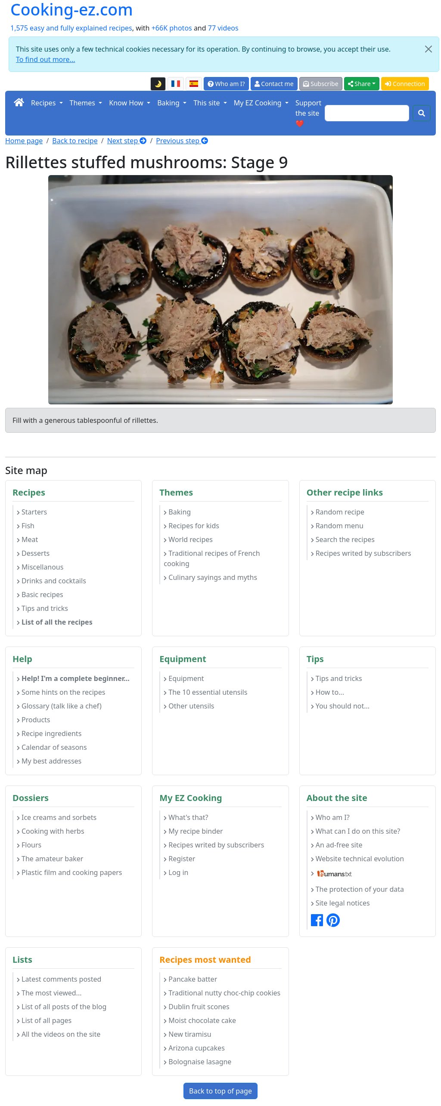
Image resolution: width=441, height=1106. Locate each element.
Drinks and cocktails (51, 580)
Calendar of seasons (52, 747)
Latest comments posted (59, 979)
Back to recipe (74, 140)
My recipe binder (193, 831)
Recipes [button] (44, 103)
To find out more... (45, 59)
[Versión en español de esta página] (194, 84)
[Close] (428, 49)
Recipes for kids (191, 525)
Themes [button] (83, 103)
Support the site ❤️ (308, 113)
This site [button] (207, 103)
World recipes (188, 539)
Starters (32, 512)
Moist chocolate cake (200, 1020)
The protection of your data (357, 889)
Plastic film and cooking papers (69, 872)
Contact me (274, 84)
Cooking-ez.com (71, 9)
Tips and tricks (42, 608)
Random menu (337, 525)
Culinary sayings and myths (210, 577)
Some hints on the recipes (61, 692)
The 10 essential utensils (205, 692)
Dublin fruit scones (196, 1006)
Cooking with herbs (50, 831)
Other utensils (189, 706)
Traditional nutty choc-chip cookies (222, 993)
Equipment (184, 678)
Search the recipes (343, 539)
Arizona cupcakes (194, 1048)
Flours (29, 845)
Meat (27, 539)
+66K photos (172, 28)
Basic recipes (40, 594)
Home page (24, 140)
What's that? (186, 817)
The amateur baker (50, 858)
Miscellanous (40, 567)
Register (179, 858)
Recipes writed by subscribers (361, 553)
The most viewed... (49, 993)
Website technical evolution (357, 858)
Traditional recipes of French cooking (212, 558)
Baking (177, 512)
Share (359, 84)
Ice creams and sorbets (56, 817)
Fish (25, 525)
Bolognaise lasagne (197, 1061)
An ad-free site (337, 845)
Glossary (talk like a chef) (59, 706)
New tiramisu (187, 1034)
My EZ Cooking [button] (258, 103)
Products (33, 719)
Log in (176, 872)
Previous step (182, 140)
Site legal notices (340, 903)
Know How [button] (127, 103)
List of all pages (44, 1020)
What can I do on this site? (356, 831)
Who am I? (226, 84)
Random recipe (337, 512)
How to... (327, 692)
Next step (127, 140)
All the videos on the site (58, 1034)
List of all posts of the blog (61, 1006)
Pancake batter (190, 979)
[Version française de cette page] (176, 84)
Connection (405, 84)
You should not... (340, 706)
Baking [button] (169, 103)
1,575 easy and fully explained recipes (71, 28)
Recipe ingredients (49, 733)
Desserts (33, 553)
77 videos (223, 28)
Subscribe (321, 84)
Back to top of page (220, 1091)
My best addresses (49, 761)
